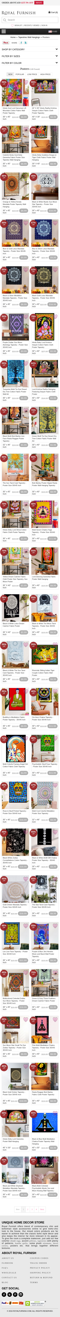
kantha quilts (21, 1243)
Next (42, 1209)
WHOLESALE (9, 1273)
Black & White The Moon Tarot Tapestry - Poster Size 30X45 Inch (44, 626)
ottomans (47, 1243)
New (10, 74)
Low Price (32, 74)
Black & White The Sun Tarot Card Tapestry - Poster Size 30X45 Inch (14, 672)
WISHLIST (18, 25)
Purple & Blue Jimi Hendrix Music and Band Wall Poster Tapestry (43, 954)
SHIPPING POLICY (40, 1273)
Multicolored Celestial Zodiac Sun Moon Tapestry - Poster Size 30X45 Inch (14, 1000)
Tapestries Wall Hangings (29, 37)
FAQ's (5, 1268)
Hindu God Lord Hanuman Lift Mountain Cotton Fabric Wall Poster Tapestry (14, 110)
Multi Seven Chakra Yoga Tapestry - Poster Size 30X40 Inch (43, 532)
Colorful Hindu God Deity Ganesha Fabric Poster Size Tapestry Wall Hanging (14, 157)
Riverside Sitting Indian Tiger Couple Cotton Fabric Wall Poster (43, 672)
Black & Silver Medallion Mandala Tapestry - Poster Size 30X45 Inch (15, 298)
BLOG (5, 1282)
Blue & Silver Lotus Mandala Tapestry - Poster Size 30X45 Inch (43, 251)
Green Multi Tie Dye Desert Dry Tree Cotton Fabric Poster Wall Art (44, 438)
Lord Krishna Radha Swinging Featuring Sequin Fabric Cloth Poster (44, 391)
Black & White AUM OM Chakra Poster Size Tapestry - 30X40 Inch (44, 860)
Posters (46, 37)
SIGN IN (44, 25)
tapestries (42, 1241)
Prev (18, 1209)
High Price (45, 74)
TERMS (34, 1282)
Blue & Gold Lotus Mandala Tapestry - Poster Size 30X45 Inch (14, 251)
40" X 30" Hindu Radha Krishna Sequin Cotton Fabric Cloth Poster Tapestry (44, 110)
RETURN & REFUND (41, 1277)
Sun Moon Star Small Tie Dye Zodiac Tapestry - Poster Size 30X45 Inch (14, 1047)
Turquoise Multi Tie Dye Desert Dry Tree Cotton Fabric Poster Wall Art (15, 391)
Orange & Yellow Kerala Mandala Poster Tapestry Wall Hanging (14, 204)
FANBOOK (7, 1263)
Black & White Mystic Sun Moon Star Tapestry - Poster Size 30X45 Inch (44, 204)
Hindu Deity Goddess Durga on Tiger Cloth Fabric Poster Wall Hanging (44, 157)
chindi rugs (15, 1241)
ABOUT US (8, 1258)
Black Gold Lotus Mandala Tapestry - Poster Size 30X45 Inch (43, 298)
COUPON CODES (39, 1258)
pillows (32, 1241)
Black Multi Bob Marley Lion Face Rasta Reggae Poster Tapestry (13, 438)
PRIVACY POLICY (40, 1268)
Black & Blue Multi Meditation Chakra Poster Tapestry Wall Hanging (43, 1141)
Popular (20, 74)
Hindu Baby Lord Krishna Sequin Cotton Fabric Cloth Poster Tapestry (42, 344)
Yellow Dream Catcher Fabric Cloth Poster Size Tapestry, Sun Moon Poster (15, 579)
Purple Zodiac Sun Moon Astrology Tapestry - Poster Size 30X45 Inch (15, 344)
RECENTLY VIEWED (31, 25)
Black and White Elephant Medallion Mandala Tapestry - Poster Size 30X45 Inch (14, 1188)
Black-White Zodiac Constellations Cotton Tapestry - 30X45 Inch (15, 860)
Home (13, 37)
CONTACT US (9, 1277)
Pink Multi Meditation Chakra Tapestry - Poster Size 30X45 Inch (43, 1047)
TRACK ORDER (38, 1263)
